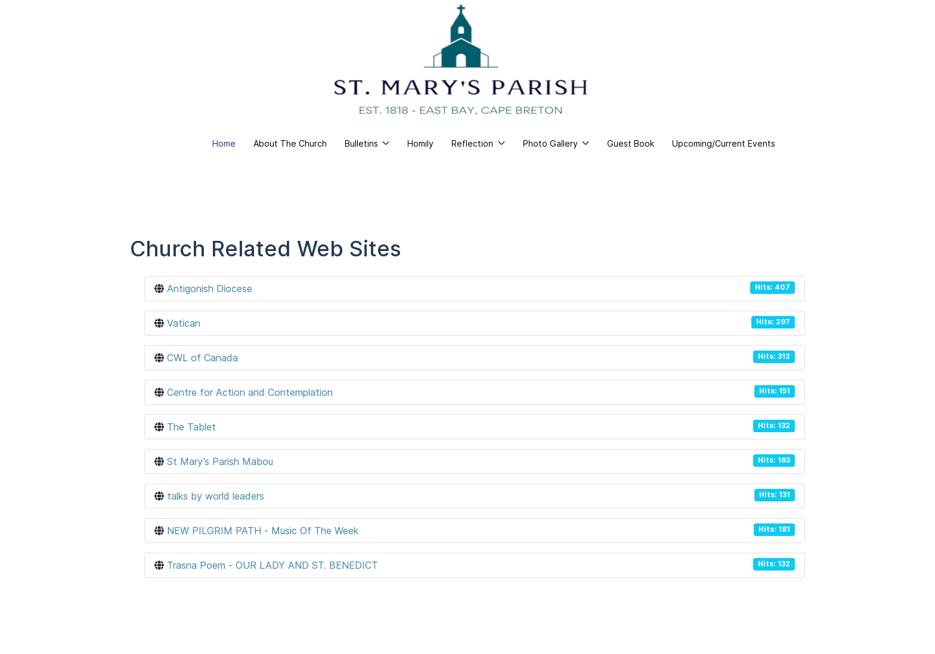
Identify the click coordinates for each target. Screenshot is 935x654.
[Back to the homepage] (461, 59)
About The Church (290, 143)
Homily (420, 143)
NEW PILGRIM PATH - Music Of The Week (262, 531)
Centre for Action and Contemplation (250, 392)
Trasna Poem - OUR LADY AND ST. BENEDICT (272, 565)
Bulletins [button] (367, 143)
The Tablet (191, 427)
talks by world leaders (215, 496)
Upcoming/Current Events (723, 143)
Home (224, 143)
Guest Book (630, 143)
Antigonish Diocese (209, 289)
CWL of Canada (202, 358)
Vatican (183, 323)
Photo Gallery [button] (556, 143)
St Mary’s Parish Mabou (220, 461)
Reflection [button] (478, 143)
